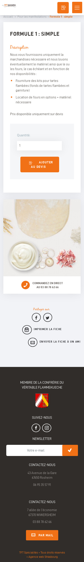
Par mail (42, 534)
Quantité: (23, 135)
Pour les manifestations (32, 16)
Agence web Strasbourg (43, 556)
